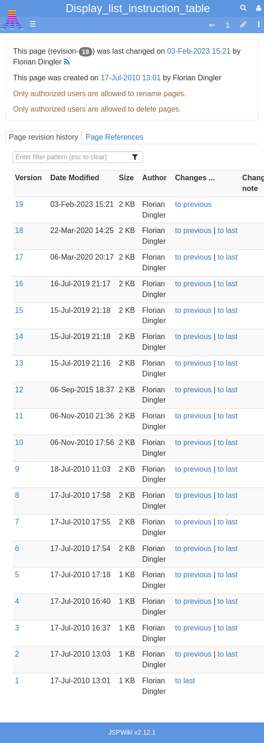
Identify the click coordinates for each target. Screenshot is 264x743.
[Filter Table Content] (78, 157)
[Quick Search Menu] (243, 7)
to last (228, 230)
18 (19, 230)
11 (19, 416)
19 (19, 204)
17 (19, 257)
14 (19, 336)
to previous (193, 204)
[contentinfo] (228, 24)
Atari (12, 19)
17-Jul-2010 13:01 (131, 78)
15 (19, 310)
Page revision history (43, 137)
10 (19, 442)
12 (19, 390)
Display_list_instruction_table (138, 8)
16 (19, 284)
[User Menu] (257, 8)
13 (19, 363)
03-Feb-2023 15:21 (198, 51)
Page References (115, 137)
